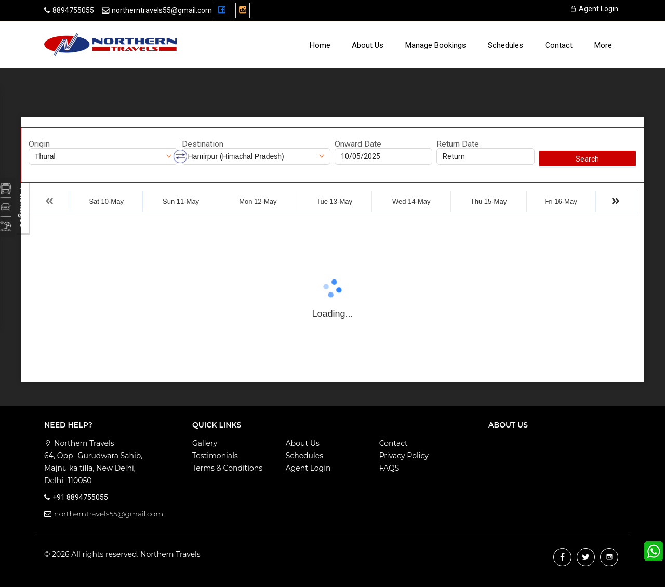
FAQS (389, 468)
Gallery (204, 443)
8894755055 (73, 10)
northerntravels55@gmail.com (162, 10)
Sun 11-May (181, 201)
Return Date (457, 144)
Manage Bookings (435, 45)
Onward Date (358, 144)
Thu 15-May (489, 201)
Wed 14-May (411, 201)
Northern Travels (170, 554)
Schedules (505, 45)
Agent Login (594, 9)
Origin (39, 144)
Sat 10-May (106, 201)
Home (320, 45)
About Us (367, 45)
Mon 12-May (257, 201)
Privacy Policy (404, 455)
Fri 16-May (561, 201)
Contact (559, 45)
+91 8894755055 (80, 497)
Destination (202, 144)
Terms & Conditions (227, 468)
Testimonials (215, 455)
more (603, 45)
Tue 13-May (334, 201)
